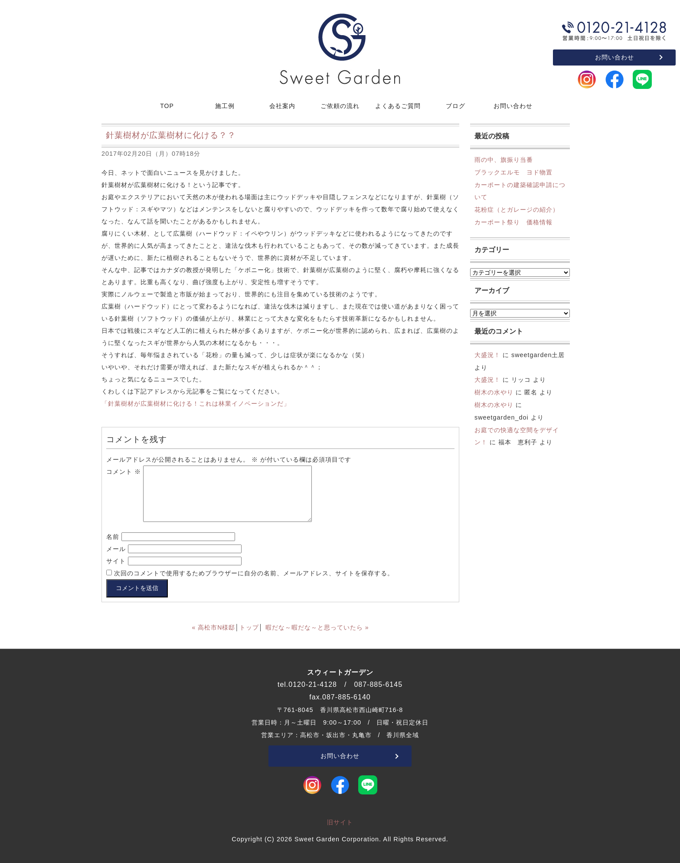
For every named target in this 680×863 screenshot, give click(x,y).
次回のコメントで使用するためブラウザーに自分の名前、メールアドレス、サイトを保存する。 (254, 573)
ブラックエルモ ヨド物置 (513, 172)
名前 (112, 536)
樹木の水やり (493, 392)
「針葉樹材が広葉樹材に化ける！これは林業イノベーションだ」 (195, 403)
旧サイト (340, 822)
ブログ (455, 105)
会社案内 (282, 105)
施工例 (225, 105)
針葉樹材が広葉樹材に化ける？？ (171, 135)
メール (116, 548)
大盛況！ (487, 354)
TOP (167, 105)
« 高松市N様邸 (213, 627)
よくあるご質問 (398, 105)
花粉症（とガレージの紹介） (516, 209)
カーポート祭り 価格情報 (513, 222)
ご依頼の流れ (340, 105)
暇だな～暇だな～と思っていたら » (317, 627)
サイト (116, 561)
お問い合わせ (614, 57)
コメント (123, 471)
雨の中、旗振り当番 (503, 159)
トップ (249, 627)
